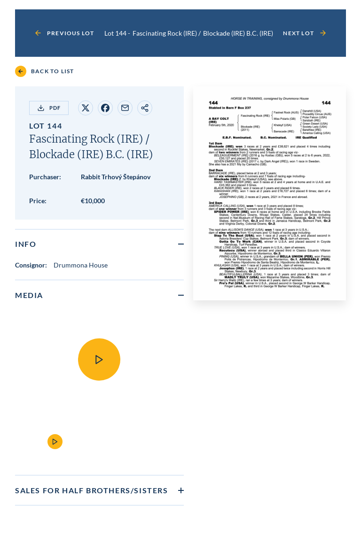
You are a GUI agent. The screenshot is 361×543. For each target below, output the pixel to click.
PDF (49, 108)
